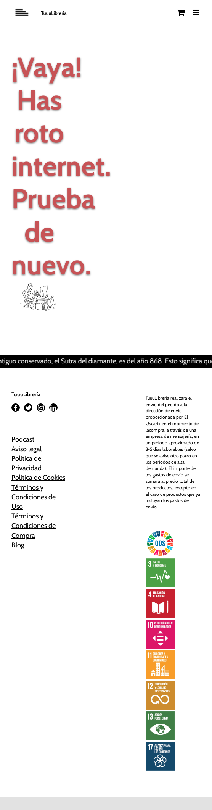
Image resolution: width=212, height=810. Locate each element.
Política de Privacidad (26, 463)
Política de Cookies (38, 477)
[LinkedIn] (53, 407)
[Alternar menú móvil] (197, 12)
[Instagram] (41, 407)
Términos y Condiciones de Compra (33, 525)
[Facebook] (15, 407)
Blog (17, 545)
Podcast (22, 439)
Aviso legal (26, 449)
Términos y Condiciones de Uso (33, 497)
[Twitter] (28, 407)
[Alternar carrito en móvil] (181, 12)
